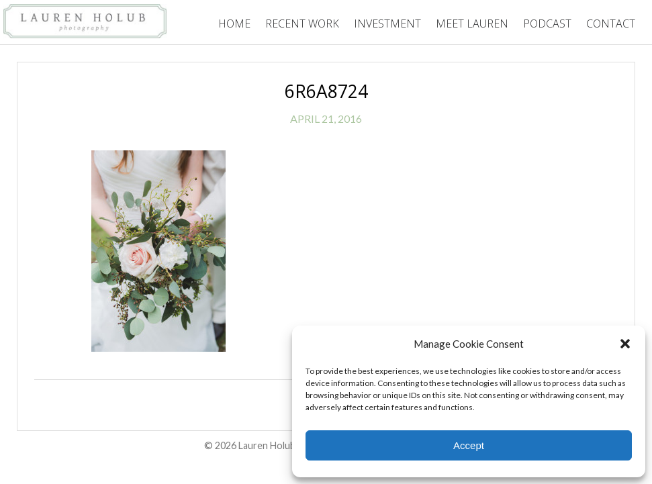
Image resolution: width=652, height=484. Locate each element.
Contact (610, 23)
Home (234, 23)
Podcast (547, 23)
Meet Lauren (472, 23)
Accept (468, 445)
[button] (625, 343)
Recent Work (302, 23)
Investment (387, 23)
